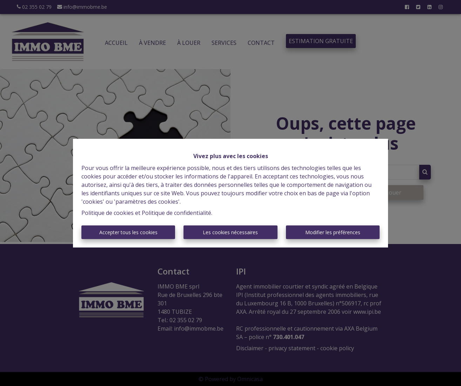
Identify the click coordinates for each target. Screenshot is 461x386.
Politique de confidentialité (176, 213)
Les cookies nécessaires (230, 232)
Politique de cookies (107, 213)
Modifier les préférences (332, 232)
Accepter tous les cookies (128, 232)
